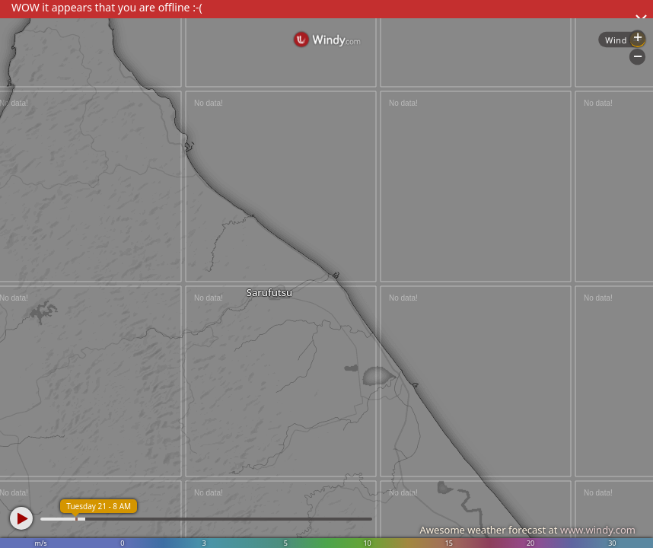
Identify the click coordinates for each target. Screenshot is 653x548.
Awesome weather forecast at (527, 530)
